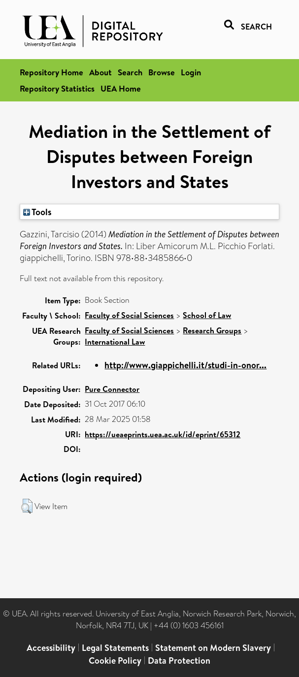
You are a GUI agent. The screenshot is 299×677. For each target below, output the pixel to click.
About (100, 72)
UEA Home (120, 88)
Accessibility (51, 648)
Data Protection (179, 660)
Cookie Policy (115, 660)
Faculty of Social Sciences (129, 315)
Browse (161, 72)
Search (130, 72)
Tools (37, 211)
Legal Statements (115, 648)
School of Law (207, 315)
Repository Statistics (57, 88)
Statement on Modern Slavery (213, 648)
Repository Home (51, 72)
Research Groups (212, 330)
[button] (27, 506)
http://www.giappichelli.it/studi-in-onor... (185, 365)
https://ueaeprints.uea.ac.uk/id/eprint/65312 (162, 434)
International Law (115, 341)
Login (191, 72)
